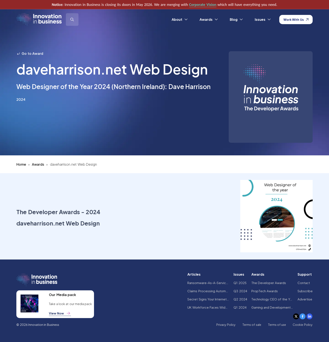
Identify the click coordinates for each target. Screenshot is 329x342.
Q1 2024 (240, 307)
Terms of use (277, 324)
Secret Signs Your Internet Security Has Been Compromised (208, 299)
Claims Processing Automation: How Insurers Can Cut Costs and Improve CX (208, 291)
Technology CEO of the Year (272, 299)
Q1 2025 (240, 283)
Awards (38, 164)
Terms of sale (251, 324)
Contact (304, 283)
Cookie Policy (302, 324)
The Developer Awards (268, 283)
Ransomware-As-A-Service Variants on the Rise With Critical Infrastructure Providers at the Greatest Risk (208, 283)
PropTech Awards (264, 291)
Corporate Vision (202, 4)
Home (21, 164)
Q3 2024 (240, 291)
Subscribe (305, 291)
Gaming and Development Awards (272, 307)
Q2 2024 (240, 299)
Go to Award (29, 53)
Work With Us (295, 19)
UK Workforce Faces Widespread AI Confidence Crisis (208, 307)
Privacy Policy (226, 324)
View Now (60, 313)
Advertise (305, 299)
